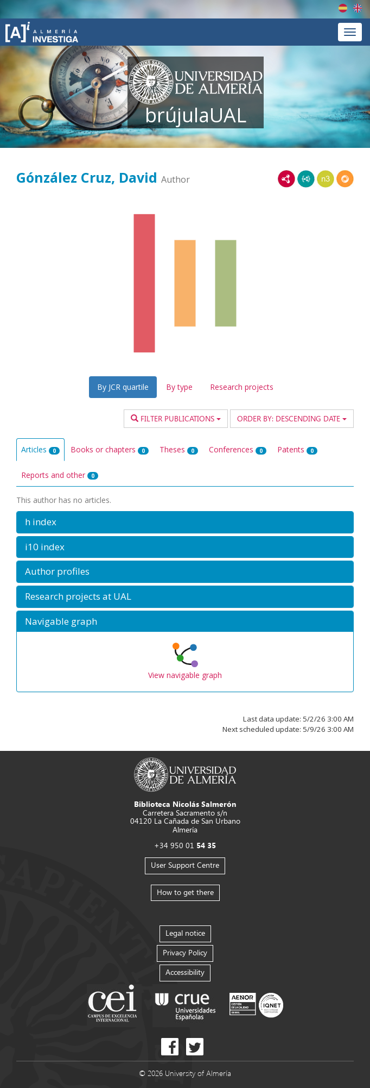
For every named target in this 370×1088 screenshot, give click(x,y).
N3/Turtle (325, 179)
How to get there (185, 892)
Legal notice (185, 933)
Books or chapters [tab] (110, 449)
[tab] (185, 522)
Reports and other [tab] (59, 475)
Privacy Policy (185, 952)
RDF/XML (286, 179)
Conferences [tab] (237, 449)
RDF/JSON (345, 179)
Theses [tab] (179, 449)
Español (343, 8)
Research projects (241, 387)
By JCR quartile (123, 387)
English (357, 8)
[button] (185, 522)
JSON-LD (306, 179)
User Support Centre (185, 865)
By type (179, 387)
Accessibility (185, 972)
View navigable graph (185, 675)
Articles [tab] (40, 449)
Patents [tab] (297, 449)
